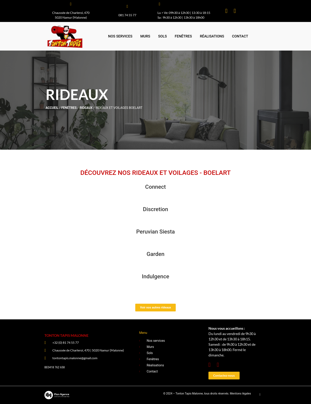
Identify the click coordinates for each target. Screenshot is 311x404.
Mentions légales (240, 393)
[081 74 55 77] (127, 6)
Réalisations (212, 36)
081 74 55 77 (127, 15)
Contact (240, 36)
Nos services (120, 36)
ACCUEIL (52, 108)
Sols (162, 36)
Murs (145, 36)
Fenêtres (183, 36)
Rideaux (86, 108)
